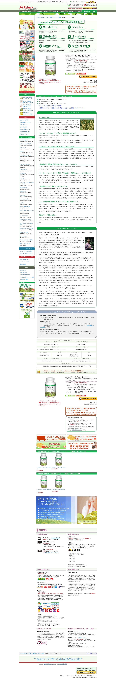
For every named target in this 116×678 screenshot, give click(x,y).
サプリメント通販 (64, 675)
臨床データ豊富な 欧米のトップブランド (28, 102)
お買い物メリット (24, 124)
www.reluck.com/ (55, 537)
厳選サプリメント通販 (55, 17)
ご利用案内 (27, 267)
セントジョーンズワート (25, 155)
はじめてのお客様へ (24, 119)
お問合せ (82, 1)
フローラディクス (24, 215)
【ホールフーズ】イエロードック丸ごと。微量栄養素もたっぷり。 (58, 133)
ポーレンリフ (23, 191)
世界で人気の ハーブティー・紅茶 (27, 113)
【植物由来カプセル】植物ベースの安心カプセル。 (53, 186)
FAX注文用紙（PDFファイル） (51, 552)
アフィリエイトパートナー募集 (27, 277)
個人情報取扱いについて (50, 664)
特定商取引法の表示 (62, 664)
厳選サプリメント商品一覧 (75, 658)
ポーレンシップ (23, 236)
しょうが (22, 202)
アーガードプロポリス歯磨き (26, 239)
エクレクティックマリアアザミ (59, 467)
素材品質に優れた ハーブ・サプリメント (28, 109)
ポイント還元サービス (25, 129)
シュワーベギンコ (24, 140)
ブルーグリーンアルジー (25, 159)
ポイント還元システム (25, 259)
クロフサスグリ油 (24, 198)
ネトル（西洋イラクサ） (25, 206)
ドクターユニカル (24, 232)
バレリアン (22, 178)
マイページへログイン (25, 261)
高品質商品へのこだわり (25, 122)
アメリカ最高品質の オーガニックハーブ (27, 98)
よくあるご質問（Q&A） (25, 131)
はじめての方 (23, 270)
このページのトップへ (91, 653)
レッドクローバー (24, 195)
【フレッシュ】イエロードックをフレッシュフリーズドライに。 (57, 146)
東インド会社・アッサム (25, 243)
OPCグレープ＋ (23, 169)
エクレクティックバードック (58, 489)
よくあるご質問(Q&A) (25, 274)
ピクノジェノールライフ (25, 143)
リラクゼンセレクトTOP (43, 17)
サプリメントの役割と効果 (26, 251)
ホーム (41, 664)
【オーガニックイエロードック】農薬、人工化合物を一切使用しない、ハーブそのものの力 (65, 173)
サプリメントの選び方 (26, 248)
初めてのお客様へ (75, 1)
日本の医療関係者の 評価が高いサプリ (27, 105)
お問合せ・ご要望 (24, 279)
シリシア (22, 151)
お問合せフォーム (82, 637)
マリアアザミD (23, 187)
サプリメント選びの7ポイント (26, 253)
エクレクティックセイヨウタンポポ (44, 490)
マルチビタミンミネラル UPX (26, 228)
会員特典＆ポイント (76, 429)
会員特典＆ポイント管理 (27, 256)
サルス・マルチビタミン (25, 219)
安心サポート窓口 (24, 134)
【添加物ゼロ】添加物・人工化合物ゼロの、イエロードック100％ (58, 164)
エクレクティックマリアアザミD (44, 467)
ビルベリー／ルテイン (25, 164)
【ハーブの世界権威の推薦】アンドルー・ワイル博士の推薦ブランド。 (59, 201)
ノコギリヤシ (23, 173)
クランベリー (23, 147)
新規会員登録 (23, 264)
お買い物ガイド (23, 127)
